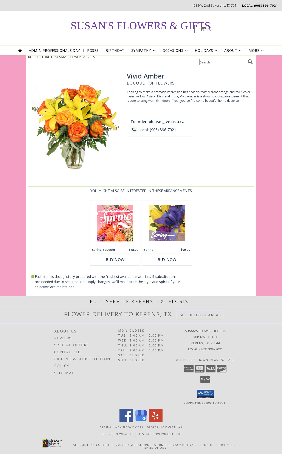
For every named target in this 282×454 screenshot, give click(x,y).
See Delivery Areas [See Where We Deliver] (200, 314)
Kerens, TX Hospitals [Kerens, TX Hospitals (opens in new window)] (164, 426)
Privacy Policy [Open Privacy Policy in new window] (180, 444)
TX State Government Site (159, 434)
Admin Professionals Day (54, 50)
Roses (93, 50)
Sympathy (143, 50)
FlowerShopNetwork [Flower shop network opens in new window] (144, 444)
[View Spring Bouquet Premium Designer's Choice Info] (115, 223)
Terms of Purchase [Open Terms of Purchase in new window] (215, 444)
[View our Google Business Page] (141, 421)
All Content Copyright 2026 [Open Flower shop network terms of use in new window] (98, 444)
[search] (250, 61)
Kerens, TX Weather (117, 434)
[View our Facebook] (126, 421)
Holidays (206, 50)
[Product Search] (223, 62)
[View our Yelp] (156, 421)
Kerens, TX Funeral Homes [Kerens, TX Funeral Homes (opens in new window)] (121, 426)
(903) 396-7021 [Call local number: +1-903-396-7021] (266, 5)
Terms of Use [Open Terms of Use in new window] (154, 447)
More (256, 50)
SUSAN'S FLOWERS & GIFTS (140, 26)
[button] (205, 29)
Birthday (115, 50)
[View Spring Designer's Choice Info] (167, 223)
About (233, 50)
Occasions (176, 50)
